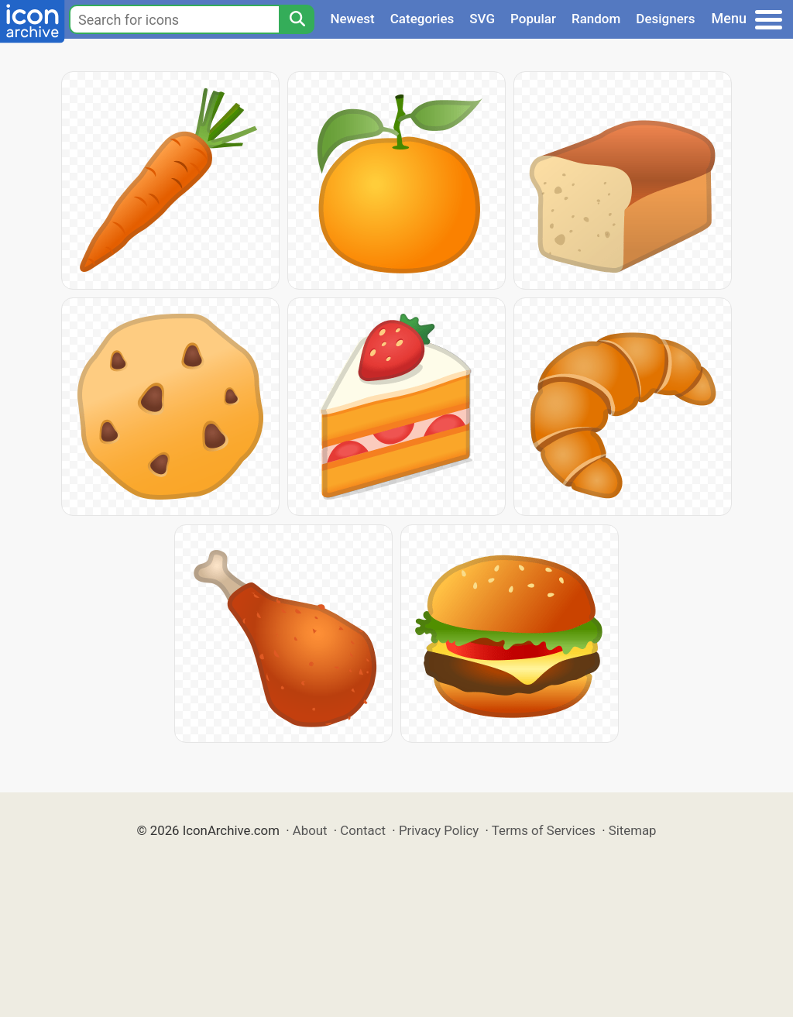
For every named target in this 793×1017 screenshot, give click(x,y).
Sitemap (633, 830)
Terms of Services (544, 830)
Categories (422, 18)
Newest (352, 18)
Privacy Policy (439, 830)
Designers (665, 18)
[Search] (296, 19)
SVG (482, 18)
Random (596, 18)
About (310, 830)
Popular (533, 18)
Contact (363, 830)
